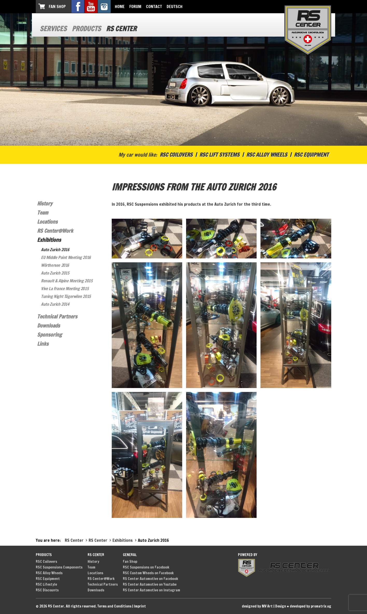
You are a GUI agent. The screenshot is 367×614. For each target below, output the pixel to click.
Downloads (48, 325)
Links (42, 344)
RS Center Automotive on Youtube (150, 584)
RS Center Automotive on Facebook (150, 578)
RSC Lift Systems (219, 154)
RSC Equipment (311, 154)
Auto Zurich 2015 (55, 273)
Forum (135, 6)
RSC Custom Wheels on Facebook (148, 573)
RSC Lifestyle (46, 584)
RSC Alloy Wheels (266, 154)
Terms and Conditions (114, 606)
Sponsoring (49, 334)
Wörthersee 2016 (55, 265)
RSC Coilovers (176, 154)
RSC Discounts (47, 590)
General (130, 554)
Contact (154, 6)
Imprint (140, 606)
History (44, 203)
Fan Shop (57, 6)
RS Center (121, 29)
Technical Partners (57, 316)
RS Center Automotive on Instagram (151, 590)
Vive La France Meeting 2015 (64, 288)
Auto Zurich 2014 (55, 304)
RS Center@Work (55, 231)
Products (86, 29)
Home (120, 6)
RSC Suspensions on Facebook (146, 567)
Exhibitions (49, 240)
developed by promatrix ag (310, 606)
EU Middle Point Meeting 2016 (66, 257)
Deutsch (174, 6)
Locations (47, 221)
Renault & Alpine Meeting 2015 (66, 280)
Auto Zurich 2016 (55, 249)
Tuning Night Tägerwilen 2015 (66, 296)
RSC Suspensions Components (59, 567)
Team (42, 212)
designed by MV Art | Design (264, 606)
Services (53, 29)
